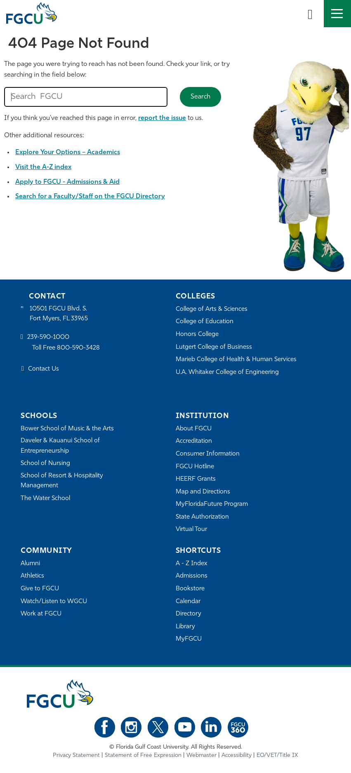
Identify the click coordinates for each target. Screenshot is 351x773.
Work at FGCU (41, 614)
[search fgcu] (85, 97)
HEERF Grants (196, 479)
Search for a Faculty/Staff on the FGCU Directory (90, 196)
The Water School (45, 499)
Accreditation (194, 441)
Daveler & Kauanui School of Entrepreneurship (60, 446)
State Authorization (202, 517)
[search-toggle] (310, 13)
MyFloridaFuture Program (212, 504)
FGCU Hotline (195, 467)
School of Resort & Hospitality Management (62, 481)
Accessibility (236, 755)
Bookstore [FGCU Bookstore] (190, 589)
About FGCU (194, 429)
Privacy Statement (76, 755)
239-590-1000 (48, 337)
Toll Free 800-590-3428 (66, 348)
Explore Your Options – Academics (67, 152)
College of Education (204, 322)
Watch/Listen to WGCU (54, 602)
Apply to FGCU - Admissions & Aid (67, 182)
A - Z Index (191, 564)
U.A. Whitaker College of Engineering (227, 372)
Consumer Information (208, 454)
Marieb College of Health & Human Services (236, 360)
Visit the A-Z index (43, 167)
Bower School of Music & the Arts (67, 429)
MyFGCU (189, 639)
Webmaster (201, 755)
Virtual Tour (191, 529)
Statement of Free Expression (143, 755)
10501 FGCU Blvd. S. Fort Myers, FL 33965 (59, 314)
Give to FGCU (40, 589)
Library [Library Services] (185, 627)
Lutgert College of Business (214, 347)
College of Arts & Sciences (211, 309)
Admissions (191, 576)
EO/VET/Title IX (277, 755)
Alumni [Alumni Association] (30, 564)
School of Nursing (45, 464)
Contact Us (43, 369)
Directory (188, 614)
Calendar (188, 602)
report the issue (162, 118)
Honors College (197, 334)
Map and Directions (203, 492)
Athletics (32, 576)
